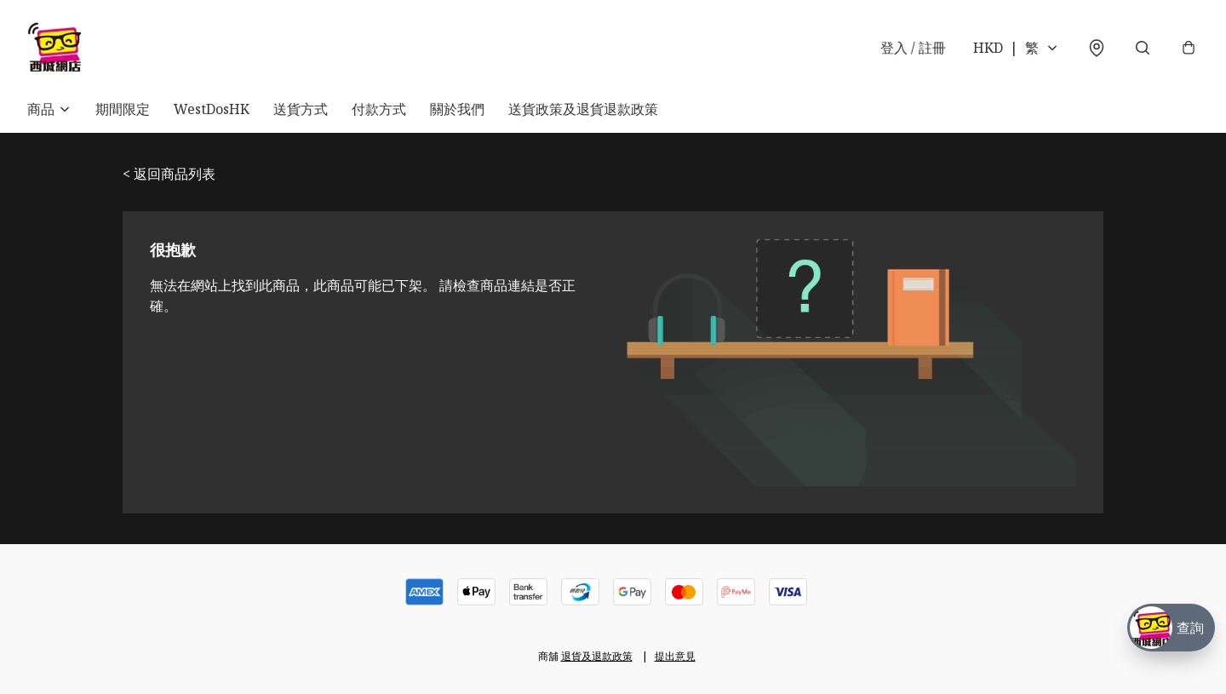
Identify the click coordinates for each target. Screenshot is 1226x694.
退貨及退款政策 (597, 656)
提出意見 (675, 656)
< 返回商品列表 (169, 173)
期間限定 (122, 109)
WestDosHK (211, 109)
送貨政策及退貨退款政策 (583, 109)
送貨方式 (300, 109)
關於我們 (457, 109)
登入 (913, 47)
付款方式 (379, 109)
